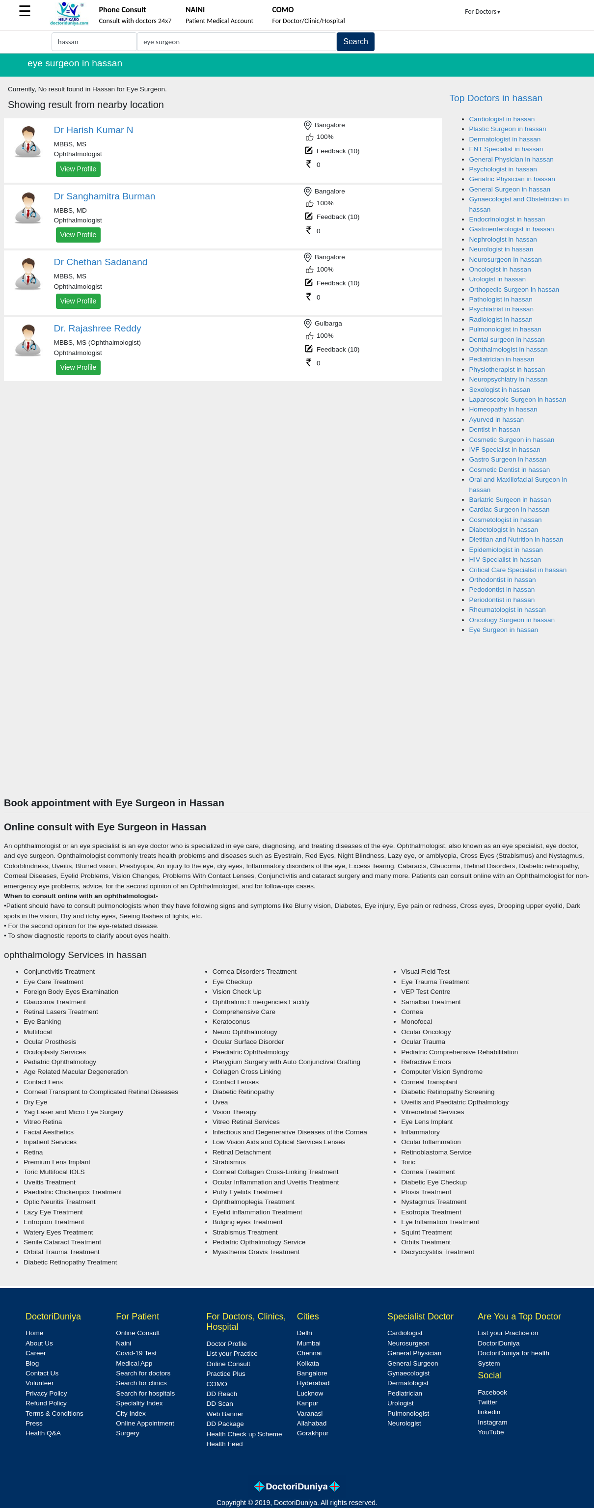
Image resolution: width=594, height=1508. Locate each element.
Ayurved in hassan (496, 419)
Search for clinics (141, 1383)
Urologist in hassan (497, 279)
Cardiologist (405, 1333)
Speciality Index (139, 1403)
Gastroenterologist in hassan (511, 229)
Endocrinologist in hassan (507, 219)
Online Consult (138, 1333)
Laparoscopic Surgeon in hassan (518, 399)
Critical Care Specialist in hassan (518, 570)
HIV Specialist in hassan (505, 559)
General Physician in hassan (511, 159)
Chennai (309, 1353)
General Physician (414, 1353)
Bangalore (312, 1373)
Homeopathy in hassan (503, 409)
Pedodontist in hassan (502, 589)
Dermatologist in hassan (505, 139)
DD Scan (220, 1403)
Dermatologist (408, 1383)
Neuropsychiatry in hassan (508, 379)
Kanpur (308, 1403)
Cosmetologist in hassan (505, 519)
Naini (123, 1343)
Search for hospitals (145, 1393)
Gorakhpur (312, 1433)
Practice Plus (226, 1373)
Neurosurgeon (408, 1343)
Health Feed (225, 1444)
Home (34, 1333)
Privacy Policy (46, 1393)
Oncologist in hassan (500, 269)
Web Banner (225, 1414)
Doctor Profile (227, 1343)
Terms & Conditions (54, 1413)
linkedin (489, 1412)
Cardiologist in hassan (502, 119)
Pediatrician (404, 1393)
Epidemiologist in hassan (506, 549)
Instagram (492, 1422)
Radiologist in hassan (501, 319)
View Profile (78, 169)
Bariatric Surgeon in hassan (510, 499)
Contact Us (42, 1373)
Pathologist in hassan (501, 299)
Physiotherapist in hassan (507, 369)
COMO (217, 1384)
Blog (32, 1363)
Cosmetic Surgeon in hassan (512, 439)
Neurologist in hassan (501, 249)
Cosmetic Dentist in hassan (509, 469)
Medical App (134, 1363)
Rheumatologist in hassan (507, 609)
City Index (130, 1413)
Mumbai (309, 1343)
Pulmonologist (408, 1413)
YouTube (491, 1432)
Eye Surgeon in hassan (504, 629)
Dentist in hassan (494, 429)
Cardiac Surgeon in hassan (509, 509)
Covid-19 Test (136, 1353)
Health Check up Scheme (244, 1434)
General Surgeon (412, 1363)
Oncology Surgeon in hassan (512, 620)
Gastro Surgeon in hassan (508, 459)
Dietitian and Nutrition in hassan (516, 539)
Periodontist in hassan (502, 599)
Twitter (487, 1402)
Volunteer (40, 1383)
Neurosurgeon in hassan (505, 259)
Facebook (492, 1392)
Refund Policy (46, 1403)
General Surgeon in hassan (510, 189)
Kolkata (308, 1363)
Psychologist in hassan (503, 169)
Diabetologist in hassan (504, 529)
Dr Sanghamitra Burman (105, 196)
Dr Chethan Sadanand (101, 262)
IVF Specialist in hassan (504, 449)
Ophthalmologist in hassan (508, 349)
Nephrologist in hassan (503, 239)
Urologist (400, 1403)
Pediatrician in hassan (502, 359)
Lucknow (310, 1393)
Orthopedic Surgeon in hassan (514, 289)
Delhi (304, 1333)
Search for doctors (143, 1373)
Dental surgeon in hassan (507, 339)
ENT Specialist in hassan (506, 149)
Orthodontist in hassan (502, 579)
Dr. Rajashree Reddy (97, 328)
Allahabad (311, 1423)
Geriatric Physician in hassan (512, 179)
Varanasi (310, 1413)
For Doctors (483, 11)
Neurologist (404, 1423)
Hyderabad (313, 1383)
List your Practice (232, 1353)
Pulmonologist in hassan (505, 329)
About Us (39, 1343)
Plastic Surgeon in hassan (507, 129)
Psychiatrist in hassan (501, 309)
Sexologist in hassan (500, 389)
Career (36, 1353)
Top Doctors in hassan (496, 98)
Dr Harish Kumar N (94, 130)
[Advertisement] (297, 723)
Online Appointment (145, 1423)
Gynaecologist (408, 1373)
